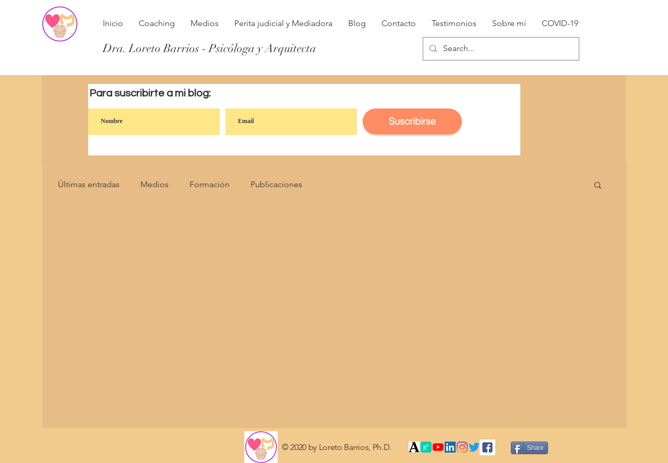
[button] (598, 185)
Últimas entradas (89, 184)
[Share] (529, 448)
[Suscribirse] (412, 121)
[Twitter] (474, 447)
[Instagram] (462, 447)
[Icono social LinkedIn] (450, 447)
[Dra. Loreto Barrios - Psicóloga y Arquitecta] (209, 48)
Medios (154, 184)
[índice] (426, 447)
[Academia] (414, 447)
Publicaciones (276, 184)
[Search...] (500, 49)
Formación (209, 184)
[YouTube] (438, 447)
